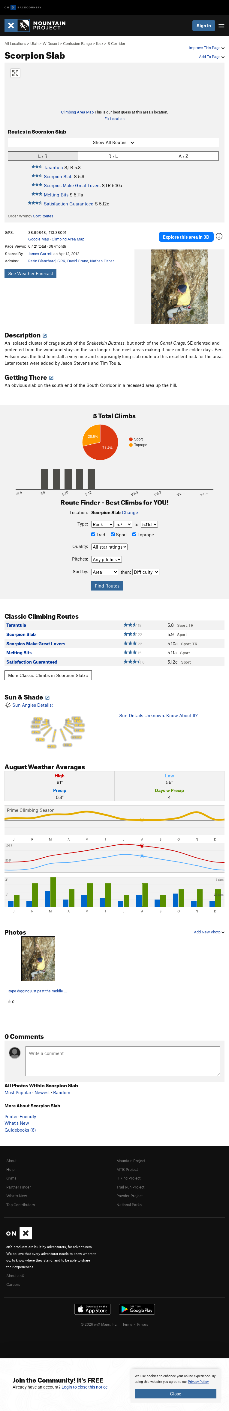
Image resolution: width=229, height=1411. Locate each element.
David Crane (77, 260)
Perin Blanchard (42, 260)
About (11, 1160)
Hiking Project (128, 1178)
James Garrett (40, 253)
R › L (113, 156)
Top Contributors (20, 1204)
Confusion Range (77, 43)
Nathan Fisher (102, 260)
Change (130, 512)
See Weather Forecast (30, 273)
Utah (34, 43)
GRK (61, 260)
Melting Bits (56, 194)
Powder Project (129, 1195)
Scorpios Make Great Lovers (72, 185)
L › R (42, 156)
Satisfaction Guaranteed (69, 203)
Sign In (204, 25)
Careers (13, 1284)
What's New (17, 1123)
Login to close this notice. (85, 1387)
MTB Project (127, 1169)
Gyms (11, 1178)
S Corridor (116, 43)
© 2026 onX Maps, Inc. (99, 1324)
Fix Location (114, 118)
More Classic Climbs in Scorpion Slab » (48, 675)
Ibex (99, 43)
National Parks (129, 1204)
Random (61, 1092)
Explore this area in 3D (186, 237)
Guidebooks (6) (20, 1130)
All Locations (15, 43)
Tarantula (53, 167)
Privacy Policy (198, 1382)
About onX (15, 1275)
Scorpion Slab (58, 176)
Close (175, 1393)
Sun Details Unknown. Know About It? (158, 715)
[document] (175, 1385)
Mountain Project (130, 1160)
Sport (119, 534)
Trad (98, 534)
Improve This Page (206, 47)
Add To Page (211, 56)
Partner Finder (18, 1187)
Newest (42, 1092)
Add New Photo (209, 931)
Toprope (143, 534)
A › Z (183, 156)
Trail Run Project (130, 1187)
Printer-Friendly (20, 1116)
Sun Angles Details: (57, 726)
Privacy (143, 1324)
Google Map (38, 239)
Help (10, 1169)
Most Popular (18, 1092)
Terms (127, 1324)
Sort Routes (43, 216)
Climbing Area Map (77, 112)
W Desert (51, 43)
